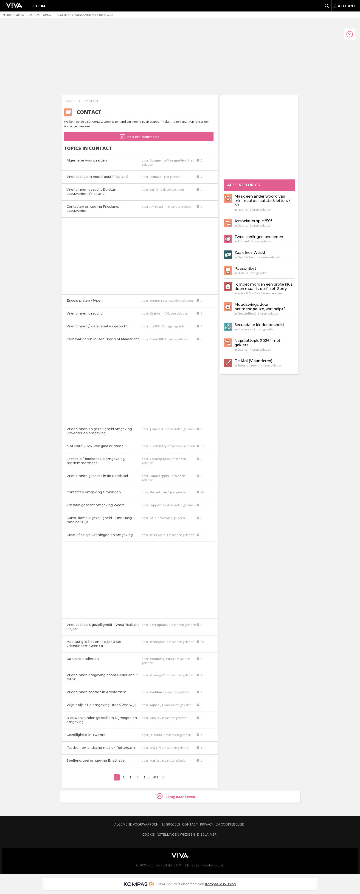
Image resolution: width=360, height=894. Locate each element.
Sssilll (154, 189)
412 (155, 777)
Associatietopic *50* (253, 221)
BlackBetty (158, 446)
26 (200, 492)
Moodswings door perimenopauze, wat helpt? (260, 306)
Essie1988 (156, 339)
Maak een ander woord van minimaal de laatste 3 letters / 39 (262, 200)
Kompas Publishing (220, 884)
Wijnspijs (156, 705)
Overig (243, 209)
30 (200, 642)
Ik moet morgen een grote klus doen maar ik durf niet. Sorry (263, 286)
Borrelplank (158, 625)
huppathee (158, 505)
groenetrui (158, 429)
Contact (90, 101)
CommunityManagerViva (168, 160)
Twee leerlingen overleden (258, 237)
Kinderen (244, 329)
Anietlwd (156, 206)
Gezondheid (247, 313)
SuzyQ (154, 718)
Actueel (243, 241)
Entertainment (248, 365)
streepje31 (157, 535)
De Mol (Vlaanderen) (253, 361)
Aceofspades (159, 459)
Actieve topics (40, 15)
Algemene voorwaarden (136, 824)
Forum (39, 5)
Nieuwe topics (13, 15)
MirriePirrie (158, 492)
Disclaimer (207, 834)
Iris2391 (155, 326)
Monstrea (157, 300)
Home (69, 101)
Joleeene (156, 735)
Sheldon (156, 692)
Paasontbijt (245, 268)
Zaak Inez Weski (249, 252)
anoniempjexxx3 (161, 659)
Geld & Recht (247, 257)
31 (200, 446)
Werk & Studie (248, 293)
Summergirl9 (159, 476)
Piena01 (155, 177)
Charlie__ (156, 313)
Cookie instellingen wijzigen (168, 834)
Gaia (153, 518)
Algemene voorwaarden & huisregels (85, 15)
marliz (154, 760)
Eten (241, 273)
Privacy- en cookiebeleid (222, 824)
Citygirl (155, 748)
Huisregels (170, 824)
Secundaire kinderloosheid (259, 325)
